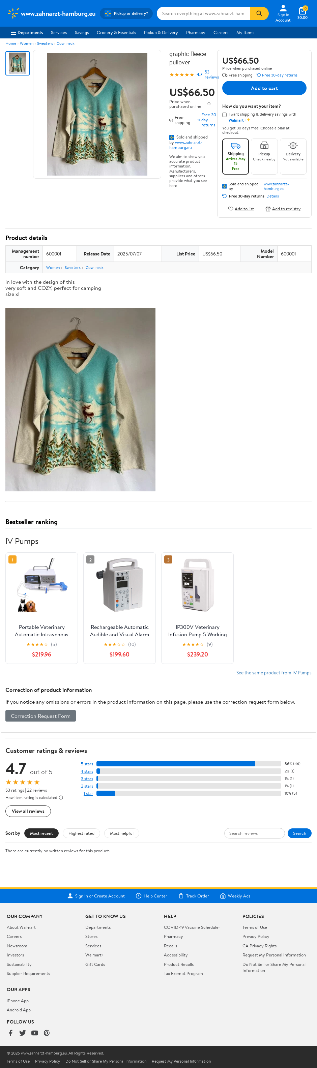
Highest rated (81, 833)
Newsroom (17, 946)
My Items (245, 32)
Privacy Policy (255, 936)
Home (10, 43)
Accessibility (176, 955)
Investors (15, 955)
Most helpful (122, 833)
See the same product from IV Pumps (274, 672)
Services (59, 32)
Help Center (151, 896)
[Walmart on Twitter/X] (22, 1033)
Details (272, 196)
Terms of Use (254, 927)
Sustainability (19, 964)
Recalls (170, 946)
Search (299, 833)
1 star (88, 793)
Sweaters (45, 43)
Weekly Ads (235, 896)
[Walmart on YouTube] (34, 1033)
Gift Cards (95, 964)
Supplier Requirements (28, 973)
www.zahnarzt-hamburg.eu (185, 144)
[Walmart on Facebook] (10, 1033)
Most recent (41, 833)
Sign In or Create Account (96, 896)
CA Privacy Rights (259, 946)
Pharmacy (195, 32)
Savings (82, 32)
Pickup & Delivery (161, 32)
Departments (27, 32)
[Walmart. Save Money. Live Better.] (51, 13)
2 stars (87, 786)
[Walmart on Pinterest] (47, 1033)
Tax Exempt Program (183, 973)
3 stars (87, 778)
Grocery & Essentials (116, 32)
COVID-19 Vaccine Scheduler (192, 927)
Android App (19, 1010)
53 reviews (212, 74)
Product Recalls (179, 964)
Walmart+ (94, 955)
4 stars (87, 771)
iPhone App (18, 1001)
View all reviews (28, 811)
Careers (220, 32)
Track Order (193, 896)
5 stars (87, 763)
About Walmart (21, 927)
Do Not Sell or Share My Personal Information (105, 1061)
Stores (91, 936)
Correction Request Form (40, 716)
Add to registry (283, 209)
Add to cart (264, 88)
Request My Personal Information (274, 955)
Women (26, 43)
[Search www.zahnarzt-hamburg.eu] (203, 13)
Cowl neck (66, 43)
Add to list (241, 209)
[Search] (259, 13)
